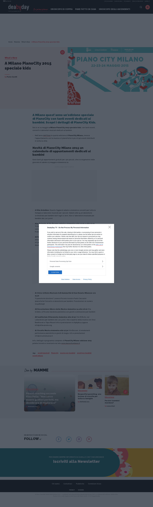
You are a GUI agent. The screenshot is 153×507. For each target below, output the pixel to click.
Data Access (76, 279)
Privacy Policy (87, 279)
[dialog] (76, 253)
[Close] (110, 227)
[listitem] (76, 261)
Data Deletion (65, 279)
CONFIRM (57, 272)
